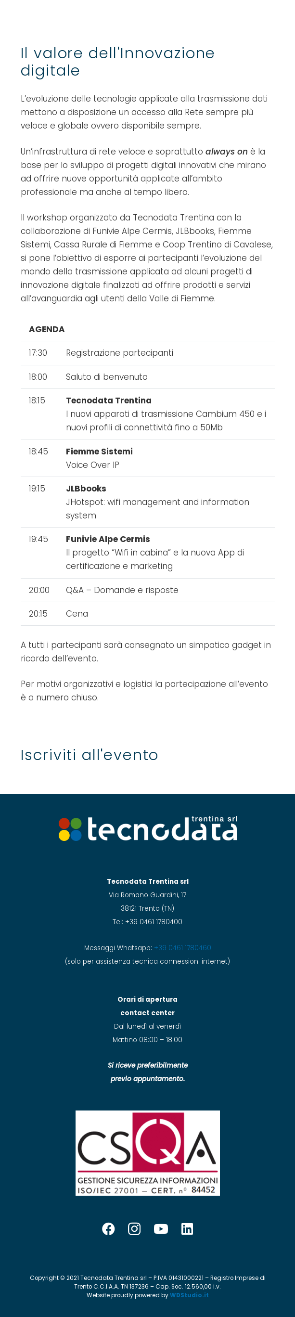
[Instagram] (134, 1229)
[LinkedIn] (187, 1228)
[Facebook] (108, 1228)
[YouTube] (161, 1228)
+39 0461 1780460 (182, 948)
